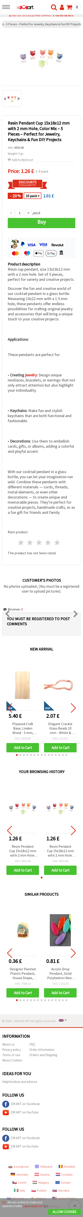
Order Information (41, 1050)
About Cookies (12, 1060)
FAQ (32, 1044)
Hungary (41, 1182)
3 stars (39, 542)
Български (18, 1166)
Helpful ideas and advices (19, 1082)
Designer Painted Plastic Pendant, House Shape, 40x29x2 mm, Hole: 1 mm (23, 974)
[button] (17, 755)
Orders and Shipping (43, 1055)
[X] (4, 1202)
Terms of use (11, 1055)
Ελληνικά (43, 1166)
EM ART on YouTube (20, 1112)
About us (8, 1044)
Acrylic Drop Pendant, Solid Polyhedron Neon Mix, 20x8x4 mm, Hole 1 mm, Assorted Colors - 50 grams (60, 974)
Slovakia (60, 1190)
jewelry (31, 374)
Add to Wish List (20, 160)
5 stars (57, 542)
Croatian (64, 1175)
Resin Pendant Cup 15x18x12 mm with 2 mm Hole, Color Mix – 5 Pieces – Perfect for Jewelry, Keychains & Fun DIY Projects (22, 851)
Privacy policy (11, 1050)
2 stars (30, 542)
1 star (21, 542)
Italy (19, 1190)
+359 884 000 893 (63, 16)
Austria (42, 1175)
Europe (63, 1182)
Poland (38, 1190)
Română (66, 1166)
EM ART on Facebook (21, 1104)
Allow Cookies (64, 1212)
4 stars (48, 542)
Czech (19, 1182)
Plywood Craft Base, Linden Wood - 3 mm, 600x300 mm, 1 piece (23, 729)
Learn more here (33, 1206)
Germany (19, 1175)
